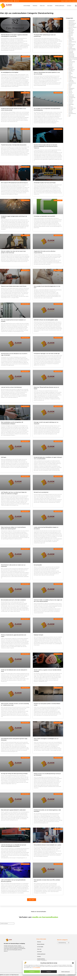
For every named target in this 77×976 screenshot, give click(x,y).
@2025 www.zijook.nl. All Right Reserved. (9, 974)
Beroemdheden (40, 944)
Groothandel (71, 56)
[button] (73, 963)
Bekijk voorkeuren (65, 971)
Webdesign (71, 104)
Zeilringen (3, 457)
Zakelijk (70, 110)
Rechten (70, 84)
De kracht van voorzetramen (41, 492)
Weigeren (49, 971)
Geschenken (71, 53)
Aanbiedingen (72, 20)
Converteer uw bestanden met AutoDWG (44, 216)
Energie (70, 47)
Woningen (71, 109)
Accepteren (32, 971)
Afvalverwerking (72, 23)
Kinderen (71, 68)
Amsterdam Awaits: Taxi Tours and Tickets (45, 182)
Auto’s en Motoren (73, 27)
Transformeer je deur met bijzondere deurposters (13, 145)
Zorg (70, 114)
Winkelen (71, 106)
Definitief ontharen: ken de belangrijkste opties (46, 319)
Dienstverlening (72, 41)
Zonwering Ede (38, 565)
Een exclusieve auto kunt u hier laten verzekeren (13, 600)
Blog (70, 36)
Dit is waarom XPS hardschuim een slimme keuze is (14, 182)
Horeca (70, 60)
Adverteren (71, 21)
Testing (70, 90)
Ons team (49, 5)
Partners (35, 5)
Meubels (70, 73)
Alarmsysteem (72, 24)
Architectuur (71, 25)
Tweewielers (71, 96)
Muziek (70, 78)
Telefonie (71, 89)
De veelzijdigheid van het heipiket (9, 72)
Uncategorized (72, 97)
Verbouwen (71, 100)
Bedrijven (71, 33)
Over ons (42, 5)
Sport (70, 86)
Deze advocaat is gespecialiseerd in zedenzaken (13, 810)
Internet (70, 64)
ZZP (69, 116)
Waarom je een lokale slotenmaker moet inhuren (13, 286)
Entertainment (72, 48)
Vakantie (71, 98)
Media (70, 72)
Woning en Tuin (72, 108)
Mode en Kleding (72, 77)
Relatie (70, 85)
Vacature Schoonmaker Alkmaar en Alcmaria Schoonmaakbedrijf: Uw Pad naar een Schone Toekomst (45, 146)
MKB (70, 75)
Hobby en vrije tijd (73, 59)
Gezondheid (71, 55)
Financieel (71, 51)
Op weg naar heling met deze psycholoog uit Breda (14, 773)
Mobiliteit (71, 76)
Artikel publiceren (59, 5)
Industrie (71, 63)
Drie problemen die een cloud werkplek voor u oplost (47, 845)
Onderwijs (71, 80)
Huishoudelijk (72, 61)
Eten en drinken (72, 49)
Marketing (71, 71)
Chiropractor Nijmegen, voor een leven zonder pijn (47, 353)
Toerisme (71, 92)
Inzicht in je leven (4, 923)
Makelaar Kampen (38, 635)
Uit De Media (26, 5)
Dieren (70, 43)
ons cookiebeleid (36, 967)
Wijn (70, 105)
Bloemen (71, 35)
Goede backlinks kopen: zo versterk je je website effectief (42, 960)
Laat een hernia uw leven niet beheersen (11, 387)
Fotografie (71, 52)
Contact (69, 5)
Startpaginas (71, 88)
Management (72, 69)
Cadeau (70, 40)
